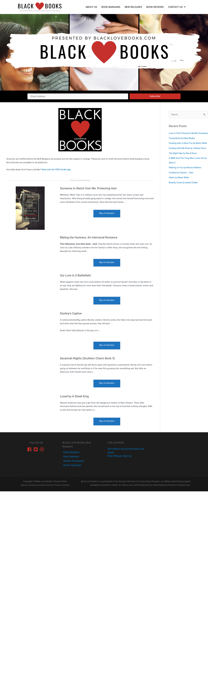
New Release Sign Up (120, 455)
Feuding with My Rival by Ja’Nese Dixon (188, 152)
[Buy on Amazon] (106, 214)
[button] (155, 96)
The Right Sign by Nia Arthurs (183, 157)
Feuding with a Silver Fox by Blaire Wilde (188, 147)
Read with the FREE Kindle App (56, 169)
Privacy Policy (60, 482)
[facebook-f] (71, 452)
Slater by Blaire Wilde (179, 181)
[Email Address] (77, 96)
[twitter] (71, 456)
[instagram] (42, 449)
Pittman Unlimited (61, 486)
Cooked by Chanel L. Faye (181, 176)
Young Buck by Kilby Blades (182, 142)
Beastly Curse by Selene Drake (183, 185)
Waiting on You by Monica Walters (185, 171)
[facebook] (30, 449)
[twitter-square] (36, 449)
